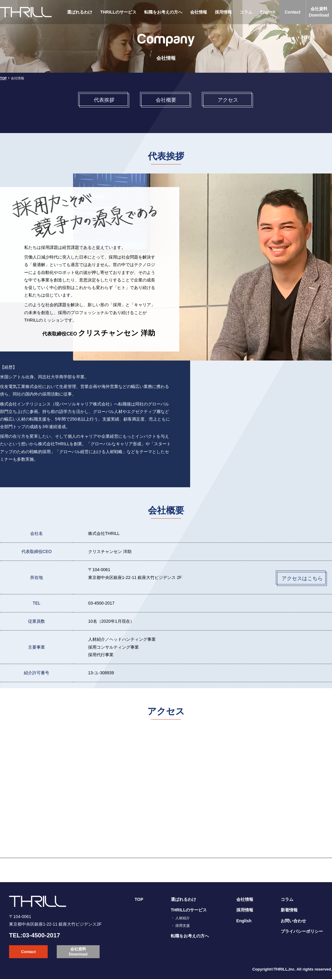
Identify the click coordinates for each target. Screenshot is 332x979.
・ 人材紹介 (180, 918)
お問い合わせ (293, 920)
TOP (3, 78)
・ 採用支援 (180, 925)
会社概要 (166, 100)
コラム (246, 12)
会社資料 (319, 12)
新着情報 (289, 909)
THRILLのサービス (118, 12)
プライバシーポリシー (302, 931)
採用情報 (223, 12)
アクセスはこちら (302, 578)
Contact (292, 12)
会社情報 (198, 12)
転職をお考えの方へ (163, 12)
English (268, 12)
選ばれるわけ (79, 12)
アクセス (228, 100)
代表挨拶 (104, 100)
